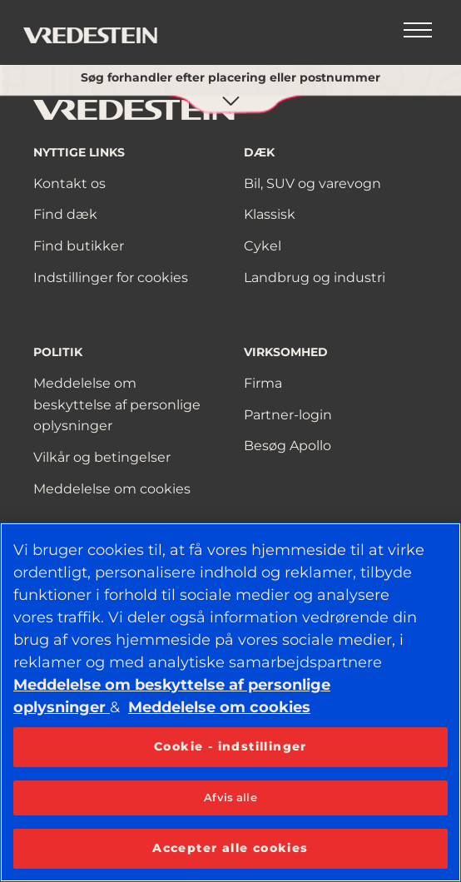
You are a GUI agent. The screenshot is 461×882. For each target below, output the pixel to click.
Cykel (262, 246)
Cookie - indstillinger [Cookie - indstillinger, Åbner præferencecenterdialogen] (230, 746)
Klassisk (269, 214)
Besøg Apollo (287, 445)
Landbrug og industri (314, 277)
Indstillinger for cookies (110, 277)
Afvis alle (230, 797)
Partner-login (288, 415)
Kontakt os (69, 183)
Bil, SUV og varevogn (312, 183)
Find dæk (65, 214)
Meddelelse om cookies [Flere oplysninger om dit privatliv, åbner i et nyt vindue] (219, 707)
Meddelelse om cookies (112, 489)
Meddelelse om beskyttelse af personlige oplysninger (117, 404)
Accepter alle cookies (230, 847)
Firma (263, 383)
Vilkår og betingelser (102, 457)
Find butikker (78, 246)
